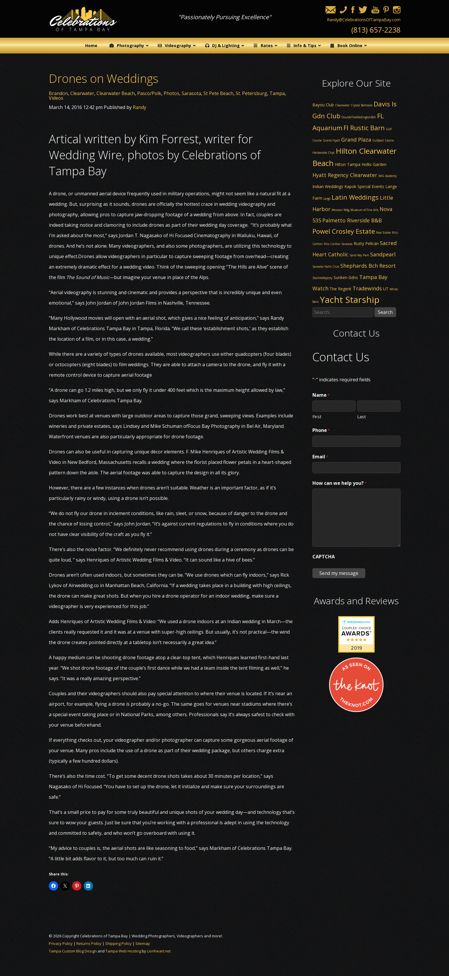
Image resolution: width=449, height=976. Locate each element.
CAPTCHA (323, 556)
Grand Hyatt (331, 140)
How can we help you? (339, 483)
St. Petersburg (251, 93)
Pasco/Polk (149, 93)
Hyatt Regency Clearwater (344, 174)
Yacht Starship (350, 299)
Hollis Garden (374, 164)
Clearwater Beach (115, 93)
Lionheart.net (159, 951)
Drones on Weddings (103, 78)
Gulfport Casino (383, 140)
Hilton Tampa (347, 164)
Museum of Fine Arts (364, 210)
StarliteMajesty (322, 278)
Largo (326, 198)
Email (320, 457)
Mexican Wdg (340, 210)
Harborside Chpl (323, 153)
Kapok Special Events (364, 186)
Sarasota (191, 93)
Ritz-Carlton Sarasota (338, 244)
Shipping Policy (118, 943)
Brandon (58, 93)
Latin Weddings (355, 197)
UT (386, 289)
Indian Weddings (327, 186)
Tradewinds (367, 288)
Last (361, 416)
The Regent (340, 289)
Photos (171, 93)
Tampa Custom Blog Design (73, 951)
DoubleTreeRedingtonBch (358, 117)
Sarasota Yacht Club (325, 266)
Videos (56, 98)
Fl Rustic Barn (364, 127)
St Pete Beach (218, 93)
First (316, 416)
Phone (321, 430)
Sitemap (142, 943)
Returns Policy (88, 943)
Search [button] (385, 312)
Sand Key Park (359, 255)
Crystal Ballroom (362, 105)
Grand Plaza (356, 139)
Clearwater (82, 93)
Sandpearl (383, 254)
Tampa (277, 93)
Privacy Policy (61, 943)
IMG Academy (387, 176)
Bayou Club (323, 105)
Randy (139, 107)
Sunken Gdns (346, 277)
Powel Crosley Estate (343, 231)
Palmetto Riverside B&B (352, 220)
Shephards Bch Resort (368, 265)
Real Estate (383, 232)
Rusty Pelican (366, 243)
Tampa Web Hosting (123, 951)
